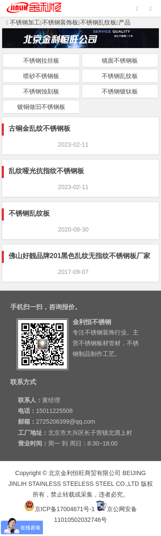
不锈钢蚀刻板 (41, 91)
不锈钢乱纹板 (98, 22)
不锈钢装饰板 (60, 22)
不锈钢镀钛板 (120, 91)
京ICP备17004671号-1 (59, 509)
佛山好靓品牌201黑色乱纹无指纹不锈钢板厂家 (80, 255)
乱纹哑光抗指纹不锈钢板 (46, 171)
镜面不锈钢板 (120, 60)
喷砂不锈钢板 (41, 75)
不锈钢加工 (23, 22)
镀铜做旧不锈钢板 (41, 106)
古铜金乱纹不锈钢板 (39, 128)
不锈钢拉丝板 (41, 60)
